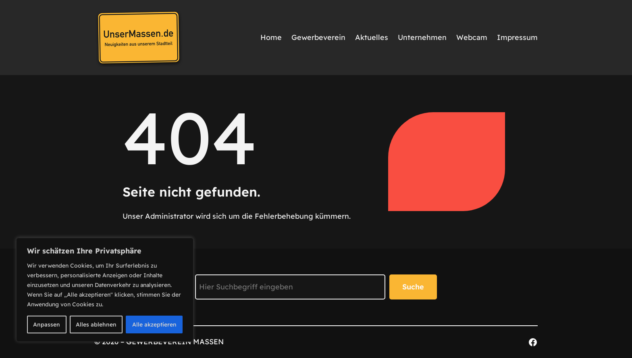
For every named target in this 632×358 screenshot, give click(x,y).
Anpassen (46, 324)
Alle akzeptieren (154, 324)
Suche (413, 286)
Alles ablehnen (96, 324)
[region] (104, 290)
